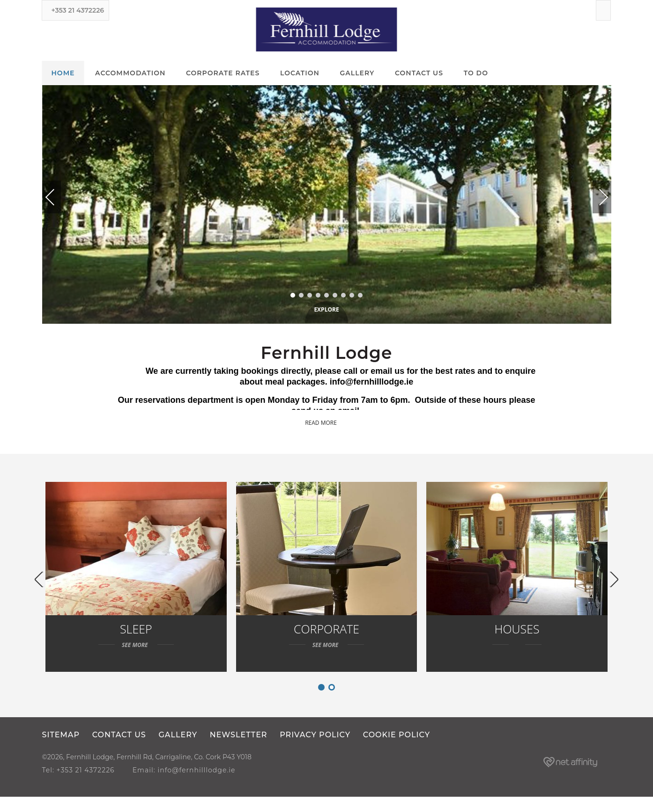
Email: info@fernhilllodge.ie (187, 774)
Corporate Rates (223, 73)
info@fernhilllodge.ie (372, 382)
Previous (59, 197)
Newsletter (240, 738)
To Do (476, 73)
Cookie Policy (398, 738)
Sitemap (61, 738)
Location (299, 73)
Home (63, 73)
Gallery (357, 73)
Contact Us (419, 73)
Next (593, 193)
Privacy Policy (317, 738)
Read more (326, 423)
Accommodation (130, 73)
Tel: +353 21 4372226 (78, 774)
